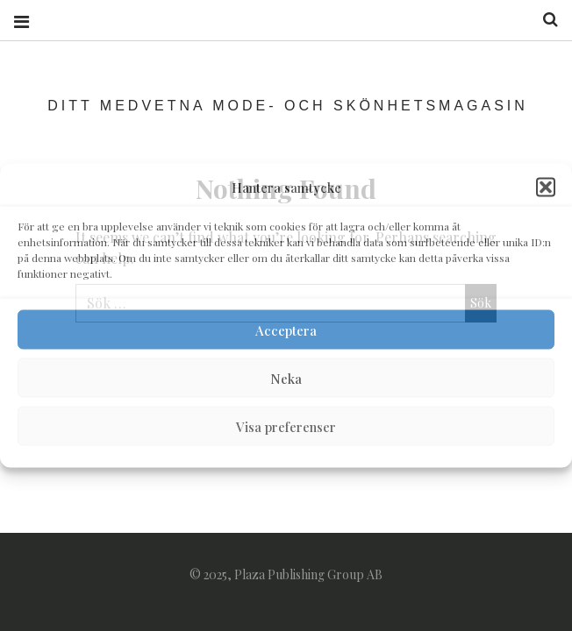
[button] (545, 187)
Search (543, 19)
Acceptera (286, 329)
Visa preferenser (286, 426)
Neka (286, 377)
